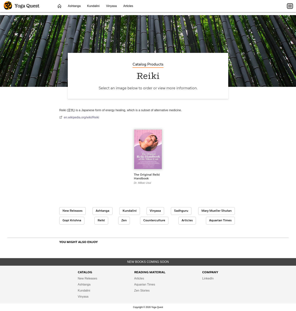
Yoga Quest (21, 6)
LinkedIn (208, 278)
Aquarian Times (220, 220)
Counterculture (154, 220)
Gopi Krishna (71, 220)
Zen (124, 220)
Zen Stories (142, 290)
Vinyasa (111, 6)
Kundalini (93, 6)
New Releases (72, 210)
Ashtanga (74, 6)
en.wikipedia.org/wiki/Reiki (79, 117)
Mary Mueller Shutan (216, 210)
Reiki (101, 220)
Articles (128, 6)
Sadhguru (181, 210)
